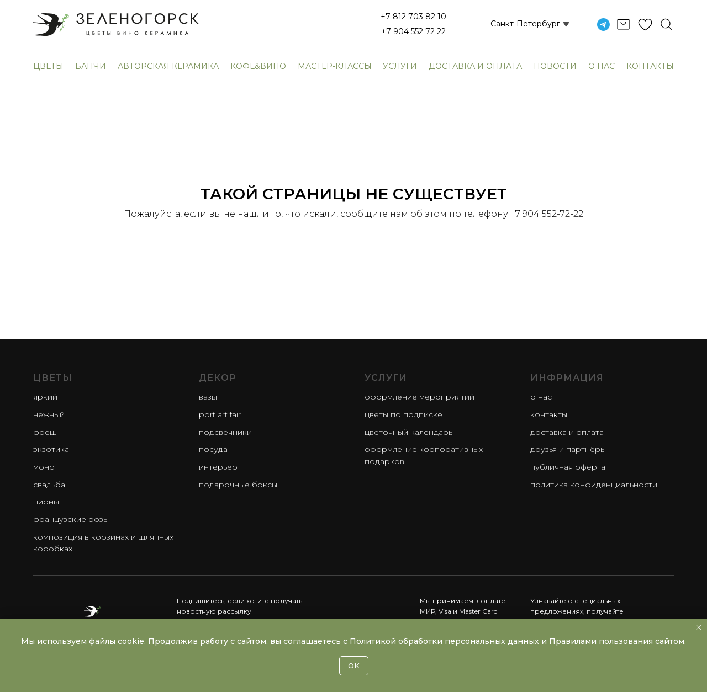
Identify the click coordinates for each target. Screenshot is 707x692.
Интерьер (218, 467)
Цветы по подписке (403, 414)
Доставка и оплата (475, 66)
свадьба (49, 484)
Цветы (48, 66)
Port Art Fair (220, 414)
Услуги (400, 66)
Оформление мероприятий (419, 397)
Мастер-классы (335, 66)
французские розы (71, 519)
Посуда (213, 449)
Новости (555, 66)
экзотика (51, 449)
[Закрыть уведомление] (698, 627)
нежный (49, 414)
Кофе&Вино (258, 66)
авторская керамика (168, 66)
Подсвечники (225, 432)
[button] (517, 24)
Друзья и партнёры (568, 449)
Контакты (650, 66)
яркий (45, 397)
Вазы (208, 397)
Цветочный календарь (408, 432)
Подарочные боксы (238, 484)
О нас (601, 66)
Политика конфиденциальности (593, 484)
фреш (45, 432)
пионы (46, 502)
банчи (90, 66)
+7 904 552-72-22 (546, 214)
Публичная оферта (567, 467)
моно (44, 467)
